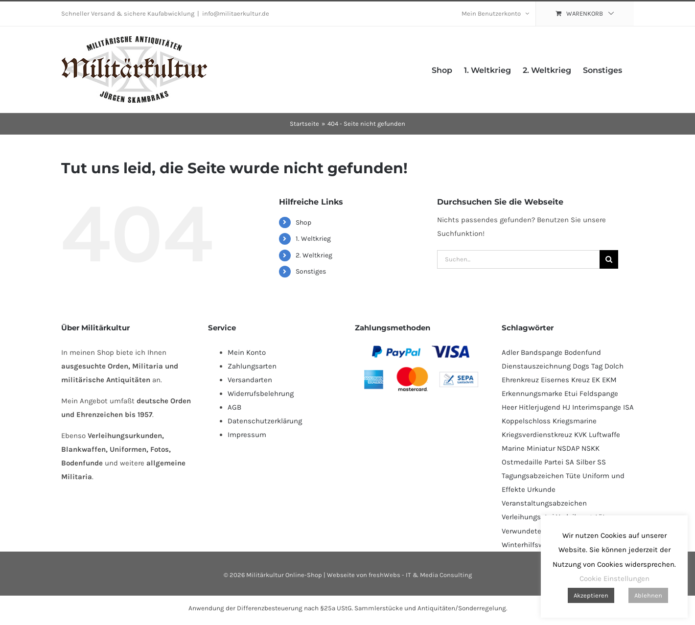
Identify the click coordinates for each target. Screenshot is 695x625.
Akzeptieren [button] (591, 595)
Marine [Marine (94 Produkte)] (513, 448)
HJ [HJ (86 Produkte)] (566, 407)
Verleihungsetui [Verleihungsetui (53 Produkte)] (528, 516)
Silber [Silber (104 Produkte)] (585, 462)
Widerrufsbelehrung (261, 393)
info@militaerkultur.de (235, 13)
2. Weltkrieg (314, 255)
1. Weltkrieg (313, 238)
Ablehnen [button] (648, 595)
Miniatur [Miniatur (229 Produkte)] (541, 448)
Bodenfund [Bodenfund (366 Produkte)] (582, 352)
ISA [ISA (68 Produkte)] (628, 407)
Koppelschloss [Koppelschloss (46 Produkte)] (526, 421)
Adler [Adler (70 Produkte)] (510, 352)
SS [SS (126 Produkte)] (601, 462)
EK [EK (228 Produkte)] (596, 379)
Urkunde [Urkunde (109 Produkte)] (541, 489)
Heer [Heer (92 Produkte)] (509, 407)
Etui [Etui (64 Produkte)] (571, 393)
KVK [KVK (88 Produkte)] (580, 434)
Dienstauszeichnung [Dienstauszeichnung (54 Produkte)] (536, 366)
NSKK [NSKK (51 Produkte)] (590, 448)
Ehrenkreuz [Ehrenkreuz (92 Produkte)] (520, 379)
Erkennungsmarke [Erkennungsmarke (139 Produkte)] (532, 393)
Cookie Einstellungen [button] (614, 578)
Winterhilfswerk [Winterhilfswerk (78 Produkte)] (528, 544)
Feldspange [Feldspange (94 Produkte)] (598, 393)
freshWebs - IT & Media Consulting (420, 575)
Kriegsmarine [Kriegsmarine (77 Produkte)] (575, 421)
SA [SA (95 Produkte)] (569, 462)
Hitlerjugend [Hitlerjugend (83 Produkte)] (539, 407)
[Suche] (609, 259)
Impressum (247, 434)
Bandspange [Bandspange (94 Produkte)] (541, 352)
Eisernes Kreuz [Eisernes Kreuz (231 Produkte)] (565, 379)
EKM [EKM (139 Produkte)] (609, 379)
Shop (303, 222)
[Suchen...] (518, 259)
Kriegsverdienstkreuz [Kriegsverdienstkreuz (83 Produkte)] (537, 434)
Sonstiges (311, 271)
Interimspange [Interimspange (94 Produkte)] (596, 407)
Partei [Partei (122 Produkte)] (553, 462)
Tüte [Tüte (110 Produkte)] (573, 475)
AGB (234, 407)
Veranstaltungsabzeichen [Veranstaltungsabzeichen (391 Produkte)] (544, 503)
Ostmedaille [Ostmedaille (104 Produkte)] (522, 462)
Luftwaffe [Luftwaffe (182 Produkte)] (604, 434)
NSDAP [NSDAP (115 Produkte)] (568, 448)
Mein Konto (247, 352)
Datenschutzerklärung (265, 421)
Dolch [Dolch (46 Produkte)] (614, 366)
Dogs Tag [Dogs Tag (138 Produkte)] (587, 366)
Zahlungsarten (252, 366)
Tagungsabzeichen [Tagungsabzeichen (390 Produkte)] (533, 475)
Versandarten (250, 379)
